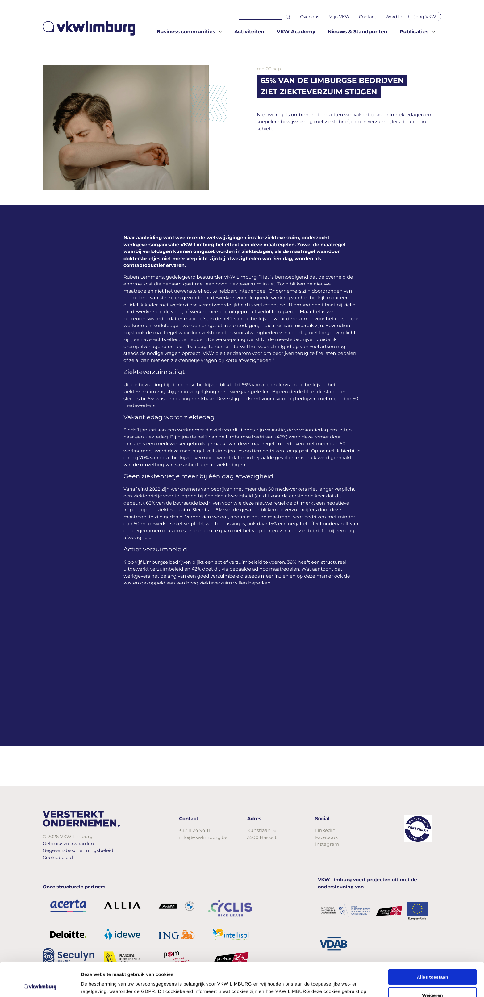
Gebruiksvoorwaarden (68, 843)
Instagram (327, 844)
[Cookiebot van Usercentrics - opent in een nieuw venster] (40, 985)
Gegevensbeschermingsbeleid (78, 850)
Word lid (394, 16)
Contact (367, 16)
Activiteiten (249, 32)
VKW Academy (296, 32)
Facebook (326, 837)
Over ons (309, 16)
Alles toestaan (432, 942)
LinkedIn (325, 830)
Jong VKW (425, 16)
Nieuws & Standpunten (357, 32)
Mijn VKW (339, 16)
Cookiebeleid (58, 857)
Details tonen (333, 984)
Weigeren (432, 961)
